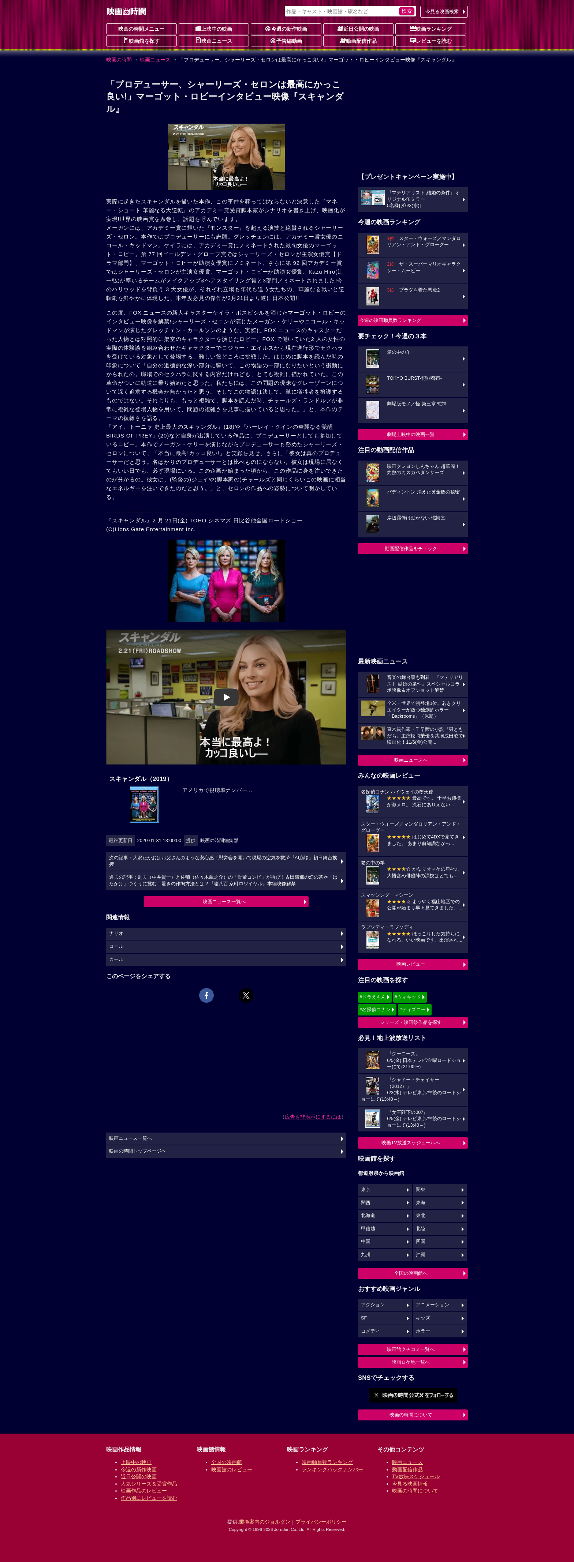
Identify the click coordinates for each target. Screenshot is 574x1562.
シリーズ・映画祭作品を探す (411, 1022)
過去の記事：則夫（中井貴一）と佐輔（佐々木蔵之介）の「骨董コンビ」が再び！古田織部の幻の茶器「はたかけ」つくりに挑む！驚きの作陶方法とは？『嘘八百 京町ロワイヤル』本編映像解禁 (223, 880)
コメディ (370, 1331)
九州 (365, 1254)
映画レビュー (410, 964)
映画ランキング (431, 28)
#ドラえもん (372, 997)
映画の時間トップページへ (137, 1151)
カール (116, 959)
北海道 (368, 1215)
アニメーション (432, 1304)
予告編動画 (286, 40)
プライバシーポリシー (321, 1522)
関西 (365, 1202)
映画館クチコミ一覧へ (411, 1349)
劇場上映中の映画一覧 (411, 434)
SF (364, 1318)
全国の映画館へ (411, 1273)
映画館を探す (141, 40)
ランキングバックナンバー (332, 1469)
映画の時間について (411, 1415)
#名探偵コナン (375, 1009)
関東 (420, 1189)
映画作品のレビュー (144, 1491)
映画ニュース (213, 40)
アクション (373, 1304)
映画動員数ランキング (327, 1462)
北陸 (420, 1228)
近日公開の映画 (358, 28)
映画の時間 (119, 60)
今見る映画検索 (442, 11)
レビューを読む (431, 40)
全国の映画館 (226, 1462)
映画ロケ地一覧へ (411, 1362)
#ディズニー (412, 1009)
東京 (365, 1189)
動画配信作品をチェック (411, 548)
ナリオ (116, 933)
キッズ (423, 1318)
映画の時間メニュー (141, 29)
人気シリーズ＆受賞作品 (149, 1484)
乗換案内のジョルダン (264, 1522)
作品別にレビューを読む (149, 1498)
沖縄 (420, 1254)
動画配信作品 (358, 40)
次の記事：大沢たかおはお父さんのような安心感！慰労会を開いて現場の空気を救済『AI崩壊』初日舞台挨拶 (223, 861)
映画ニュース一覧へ (224, 901)
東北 (420, 1215)
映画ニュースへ (411, 760)
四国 (420, 1241)
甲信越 (368, 1228)
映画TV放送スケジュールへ (410, 1142)
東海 (420, 1202)
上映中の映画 (213, 28)
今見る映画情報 (410, 1484)
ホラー (423, 1331)
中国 (365, 1241)
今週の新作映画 (286, 28)
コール (116, 946)
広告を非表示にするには (313, 1117)
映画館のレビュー (231, 1469)
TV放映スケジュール (416, 1476)
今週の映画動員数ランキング (390, 320)
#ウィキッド (408, 997)
